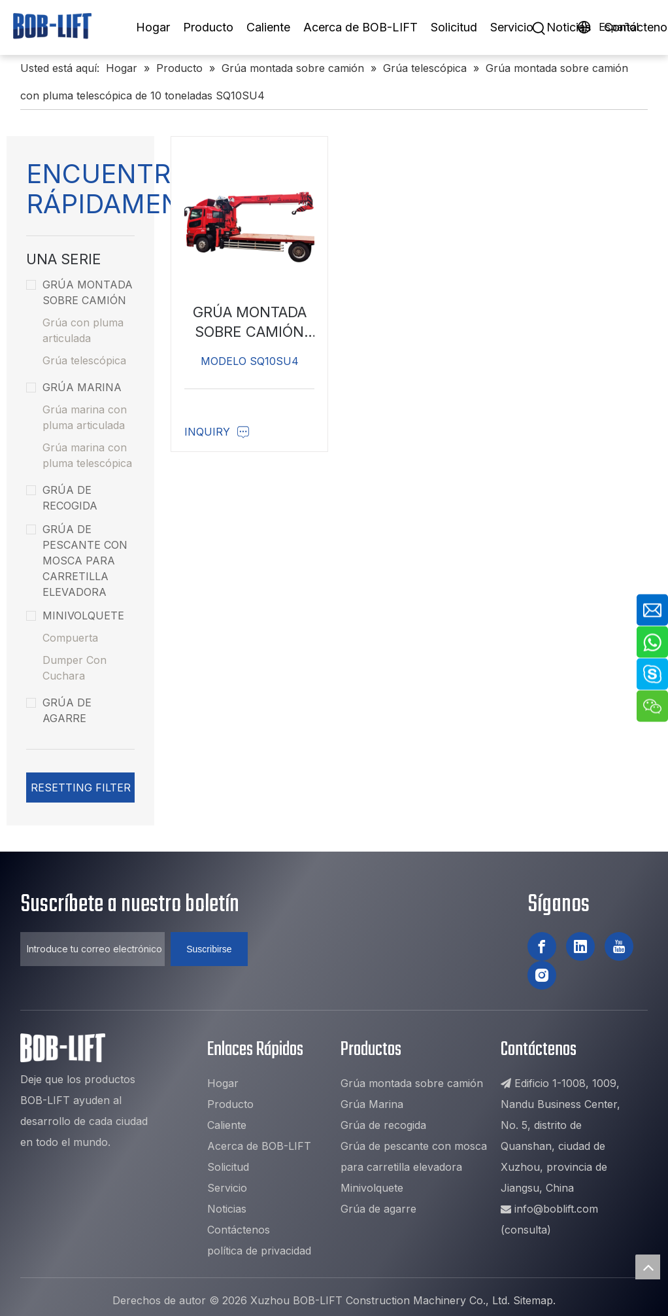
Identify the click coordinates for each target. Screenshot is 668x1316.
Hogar (153, 27)
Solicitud (454, 27)
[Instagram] (541, 975)
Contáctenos (238, 1229)
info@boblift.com (556, 1208)
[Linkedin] (580, 946)
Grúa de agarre (59, 710)
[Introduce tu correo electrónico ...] (92, 949)
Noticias (568, 27)
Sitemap (533, 1300)
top (647, 1267)
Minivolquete (75, 615)
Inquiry (217, 431)
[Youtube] (619, 946)
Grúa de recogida (61, 497)
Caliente (268, 27)
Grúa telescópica (84, 360)
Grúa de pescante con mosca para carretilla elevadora (76, 560)
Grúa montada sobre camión (79, 292)
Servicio (511, 27)
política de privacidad (259, 1250)
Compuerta (70, 637)
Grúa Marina (74, 387)
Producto (208, 27)
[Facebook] (541, 946)
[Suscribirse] (209, 949)
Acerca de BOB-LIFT (360, 27)
